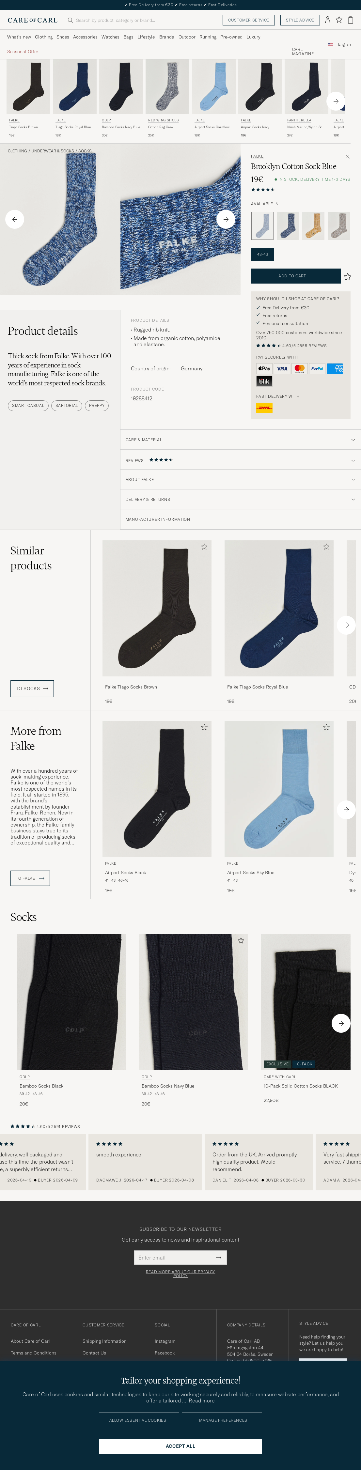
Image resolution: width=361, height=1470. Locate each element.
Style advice (300, 20)
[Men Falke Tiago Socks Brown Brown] (28, 86)
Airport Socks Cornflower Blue (213, 127)
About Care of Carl (30, 1341)
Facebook (165, 1353)
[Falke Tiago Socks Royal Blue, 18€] (75, 98)
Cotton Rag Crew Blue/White (160, 127)
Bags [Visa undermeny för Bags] (128, 37)
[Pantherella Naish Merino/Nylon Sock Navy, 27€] (306, 98)
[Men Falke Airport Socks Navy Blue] (260, 86)
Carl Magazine (303, 51)
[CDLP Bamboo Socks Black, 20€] (71, 1020)
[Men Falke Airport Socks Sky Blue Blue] (279, 789)
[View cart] (350, 20)
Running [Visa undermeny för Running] (207, 37)
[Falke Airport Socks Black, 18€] (157, 807)
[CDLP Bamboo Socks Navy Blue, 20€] (121, 98)
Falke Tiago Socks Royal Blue (257, 687)
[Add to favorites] (203, 548)
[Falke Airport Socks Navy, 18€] (260, 98)
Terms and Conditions (33, 1353)
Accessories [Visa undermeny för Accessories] (85, 37)
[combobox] (344, 44)
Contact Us (94, 1353)
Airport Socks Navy (255, 127)
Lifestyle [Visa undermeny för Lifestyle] (146, 37)
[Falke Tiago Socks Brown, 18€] (28, 98)
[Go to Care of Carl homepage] (32, 20)
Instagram (165, 1341)
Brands (166, 37)
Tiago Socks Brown (23, 127)
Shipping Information (105, 1341)
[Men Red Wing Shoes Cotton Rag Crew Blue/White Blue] (167, 86)
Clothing (17, 151)
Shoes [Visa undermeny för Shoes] (62, 37)
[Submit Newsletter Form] (219, 1257)
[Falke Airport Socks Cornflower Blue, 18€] (214, 98)
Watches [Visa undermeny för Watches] (110, 37)
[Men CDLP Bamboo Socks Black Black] (71, 1002)
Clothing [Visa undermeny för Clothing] (44, 37)
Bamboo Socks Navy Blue (121, 127)
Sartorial (66, 405)
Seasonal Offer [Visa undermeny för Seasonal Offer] (22, 51)
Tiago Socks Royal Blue (73, 127)
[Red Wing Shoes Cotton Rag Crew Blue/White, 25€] (167, 98)
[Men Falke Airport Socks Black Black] (157, 789)
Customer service (248, 20)
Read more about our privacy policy (180, 1274)
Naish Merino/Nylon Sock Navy (306, 127)
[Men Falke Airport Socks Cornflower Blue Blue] (214, 86)
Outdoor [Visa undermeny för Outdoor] (187, 37)
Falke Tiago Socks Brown (131, 687)
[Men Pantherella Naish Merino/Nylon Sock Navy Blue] (306, 86)
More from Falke (35, 738)
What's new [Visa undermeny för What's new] (19, 37)
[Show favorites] (339, 20)
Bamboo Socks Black (41, 1086)
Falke (14, 120)
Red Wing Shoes (163, 120)
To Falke (30, 878)
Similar (31, 558)
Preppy (96, 405)
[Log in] (327, 20)
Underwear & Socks (52, 151)
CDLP (106, 120)
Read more (202, 1400)
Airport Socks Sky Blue (250, 872)
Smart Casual (28, 405)
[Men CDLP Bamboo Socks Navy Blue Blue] (121, 86)
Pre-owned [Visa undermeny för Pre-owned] (231, 37)
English (344, 44)
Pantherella (299, 120)
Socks (85, 151)
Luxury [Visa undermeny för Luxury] (253, 37)
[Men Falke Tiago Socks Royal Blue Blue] (75, 86)
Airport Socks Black (125, 872)
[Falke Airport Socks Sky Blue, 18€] (279, 807)
